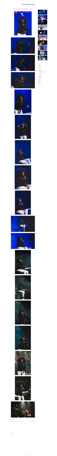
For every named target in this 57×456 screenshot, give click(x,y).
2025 (39, 64)
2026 (39, 63)
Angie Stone (14, 421)
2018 (39, 79)
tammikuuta (40, 78)
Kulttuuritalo (21, 421)
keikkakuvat (17, 421)
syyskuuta (40, 74)
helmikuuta (40, 77)
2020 (39, 68)
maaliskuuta (40, 76)
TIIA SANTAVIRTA (28, 4)
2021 (39, 67)
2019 (39, 69)
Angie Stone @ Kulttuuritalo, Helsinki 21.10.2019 (43, 71)
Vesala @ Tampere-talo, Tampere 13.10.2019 (42, 73)
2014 (39, 82)
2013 (39, 83)
